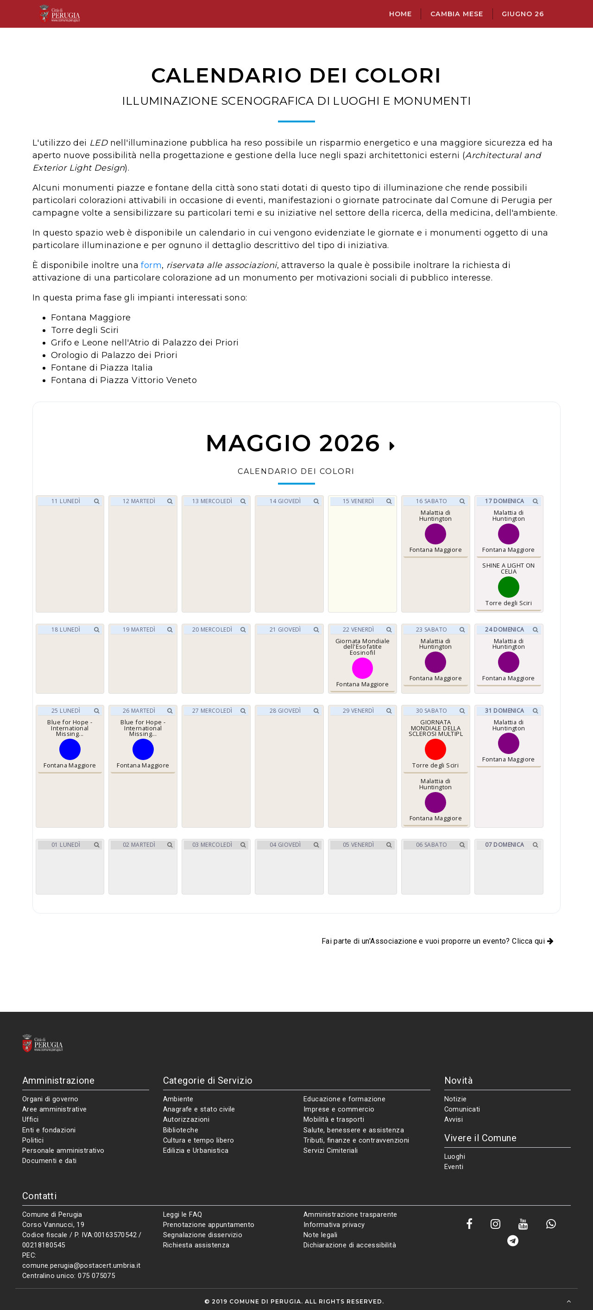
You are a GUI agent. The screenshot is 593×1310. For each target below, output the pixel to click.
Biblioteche (180, 1130)
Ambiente (178, 1099)
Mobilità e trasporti (333, 1119)
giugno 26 (523, 14)
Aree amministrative (54, 1109)
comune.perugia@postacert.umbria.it (81, 1265)
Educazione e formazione (344, 1099)
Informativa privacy (334, 1225)
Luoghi (454, 1156)
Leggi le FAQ (182, 1214)
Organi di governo (50, 1099)
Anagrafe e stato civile (199, 1109)
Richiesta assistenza (196, 1245)
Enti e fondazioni (49, 1130)
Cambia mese (456, 14)
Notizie (455, 1099)
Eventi (453, 1167)
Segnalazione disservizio (203, 1235)
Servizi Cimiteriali (330, 1150)
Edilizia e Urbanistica (196, 1150)
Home (400, 14)
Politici (33, 1140)
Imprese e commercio (339, 1109)
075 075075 (96, 1276)
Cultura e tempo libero (198, 1140)
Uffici (30, 1119)
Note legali (320, 1235)
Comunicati (462, 1109)
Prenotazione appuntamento (209, 1225)
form (151, 265)
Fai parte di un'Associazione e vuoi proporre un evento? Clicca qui (438, 941)
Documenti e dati (49, 1161)
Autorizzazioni (186, 1119)
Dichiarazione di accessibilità (349, 1245)
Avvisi (453, 1119)
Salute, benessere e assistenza (353, 1130)
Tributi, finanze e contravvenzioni (356, 1140)
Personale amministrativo (63, 1150)
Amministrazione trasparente (350, 1214)
